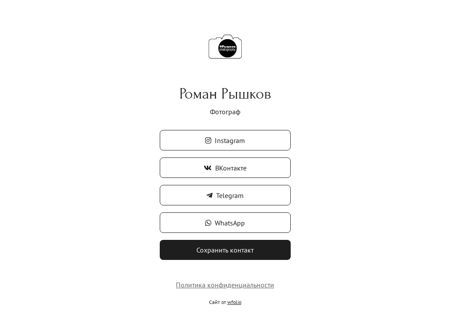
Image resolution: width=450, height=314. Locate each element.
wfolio (234, 302)
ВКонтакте (225, 168)
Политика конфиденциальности (225, 284)
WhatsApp (225, 222)
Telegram (225, 195)
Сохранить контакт (225, 250)
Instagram (225, 140)
